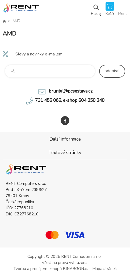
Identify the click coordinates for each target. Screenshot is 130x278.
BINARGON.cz (76, 268)
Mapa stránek (104, 268)
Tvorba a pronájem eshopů (38, 268)
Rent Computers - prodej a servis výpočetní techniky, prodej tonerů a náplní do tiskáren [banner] (21, 9)
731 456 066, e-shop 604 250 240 (69, 100)
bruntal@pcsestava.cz (71, 91)
